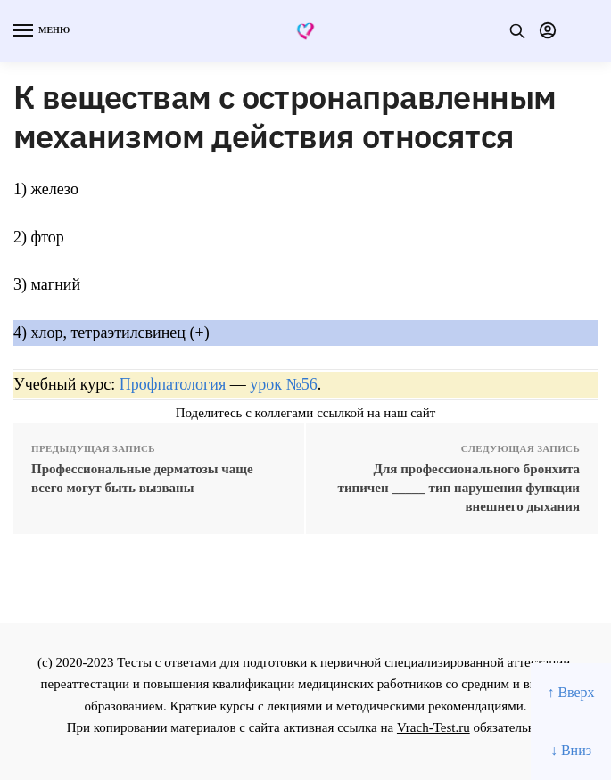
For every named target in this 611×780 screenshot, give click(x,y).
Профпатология (173, 384)
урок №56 (283, 384)
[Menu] (40, 31)
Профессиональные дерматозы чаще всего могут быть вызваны (142, 478)
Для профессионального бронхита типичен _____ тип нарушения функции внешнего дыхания (459, 487)
